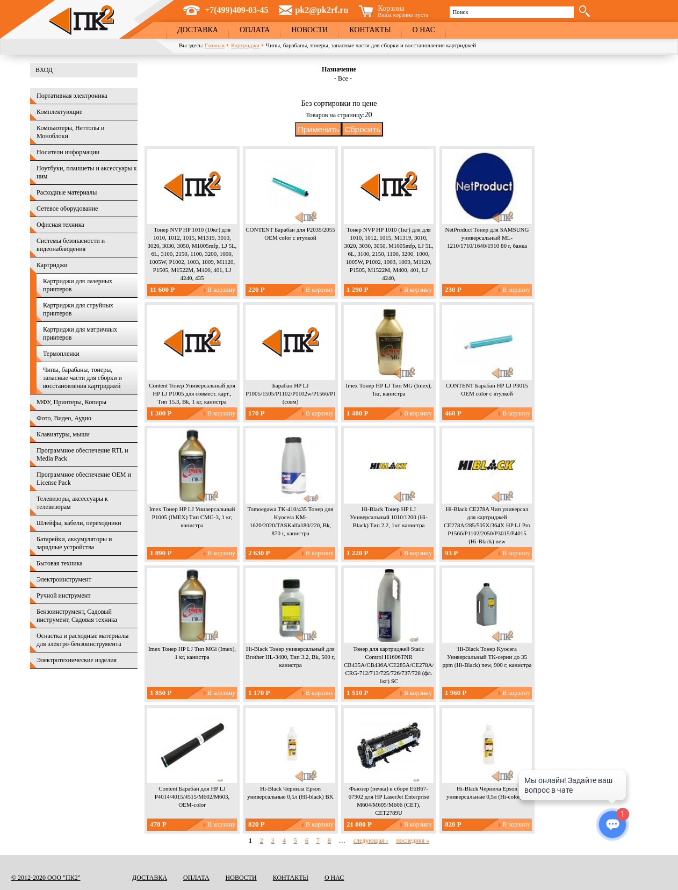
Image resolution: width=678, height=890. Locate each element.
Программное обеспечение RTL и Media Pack (82, 454)
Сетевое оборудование (67, 208)
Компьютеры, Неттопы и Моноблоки (70, 132)
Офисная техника (60, 224)
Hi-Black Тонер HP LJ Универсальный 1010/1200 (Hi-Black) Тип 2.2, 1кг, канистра (389, 517)
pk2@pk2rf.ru (321, 10)
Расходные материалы (67, 192)
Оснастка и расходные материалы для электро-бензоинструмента (82, 640)
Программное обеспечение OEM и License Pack (84, 478)
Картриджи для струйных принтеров (78, 309)
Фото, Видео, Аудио (64, 418)
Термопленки (61, 353)
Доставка (197, 30)
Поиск (460, 12)
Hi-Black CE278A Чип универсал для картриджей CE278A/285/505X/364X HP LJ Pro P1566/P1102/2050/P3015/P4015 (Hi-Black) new (487, 525)
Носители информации (68, 152)
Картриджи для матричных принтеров (80, 333)
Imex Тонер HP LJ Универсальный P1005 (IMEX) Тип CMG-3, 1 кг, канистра (192, 517)
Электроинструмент (64, 579)
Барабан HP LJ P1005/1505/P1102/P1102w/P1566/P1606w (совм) (297, 393)
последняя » (412, 840)
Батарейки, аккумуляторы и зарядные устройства (74, 543)
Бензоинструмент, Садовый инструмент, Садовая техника (77, 615)
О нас (424, 30)
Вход (44, 70)
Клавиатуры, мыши (63, 434)
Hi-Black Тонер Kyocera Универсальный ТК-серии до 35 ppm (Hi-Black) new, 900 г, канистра (487, 656)
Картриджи (245, 45)
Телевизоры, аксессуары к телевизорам (72, 503)
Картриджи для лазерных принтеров (77, 285)
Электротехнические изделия (77, 660)
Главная (215, 45)
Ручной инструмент (63, 595)
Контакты (370, 30)
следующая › (371, 840)
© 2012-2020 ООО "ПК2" (46, 877)
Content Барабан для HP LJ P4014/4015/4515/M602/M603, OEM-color (192, 796)
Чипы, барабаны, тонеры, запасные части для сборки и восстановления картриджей (82, 378)
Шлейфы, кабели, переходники (79, 523)
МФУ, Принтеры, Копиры (71, 402)
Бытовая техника (60, 563)
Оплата (255, 30)
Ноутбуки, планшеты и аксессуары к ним (86, 172)
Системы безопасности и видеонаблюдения (71, 245)
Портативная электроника (72, 95)
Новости (309, 30)
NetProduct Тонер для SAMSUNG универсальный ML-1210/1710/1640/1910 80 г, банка (487, 237)
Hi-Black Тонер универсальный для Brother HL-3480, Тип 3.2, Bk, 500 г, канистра (290, 656)
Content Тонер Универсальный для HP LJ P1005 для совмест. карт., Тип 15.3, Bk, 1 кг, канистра (192, 393)
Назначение (339, 69)
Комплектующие (59, 112)
